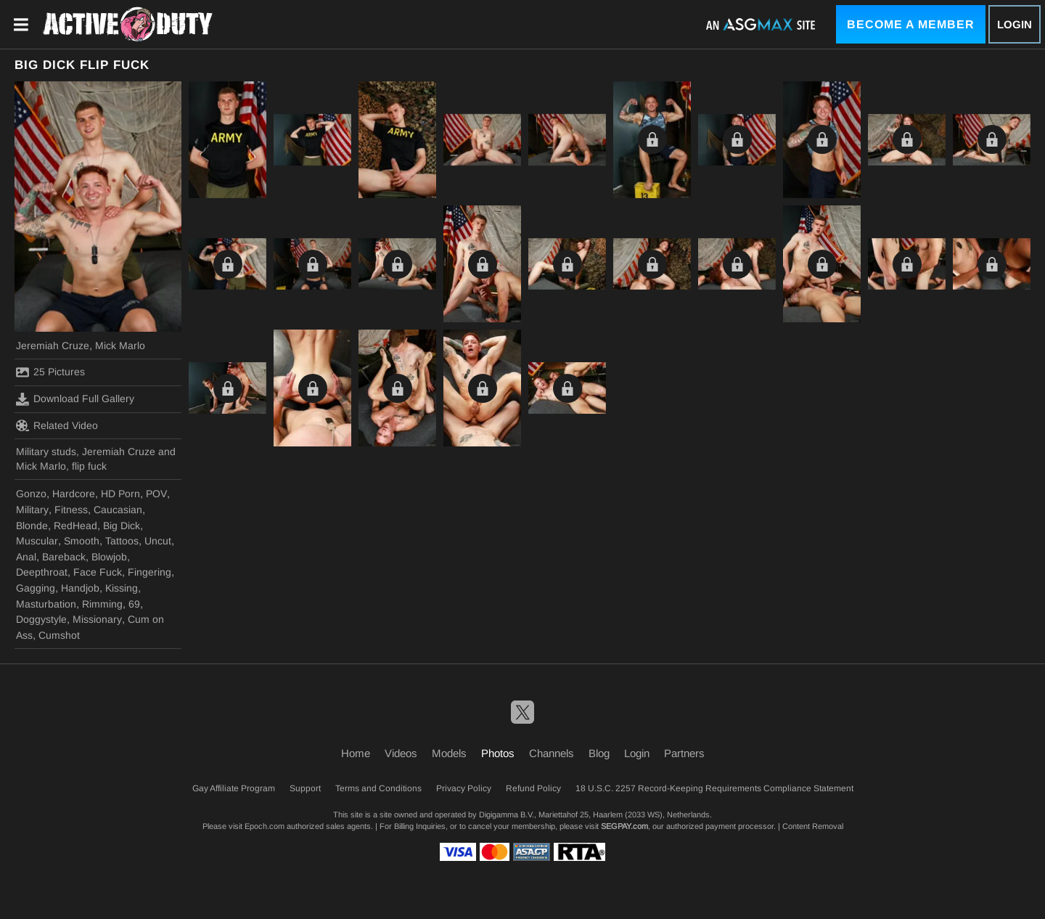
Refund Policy (533, 788)
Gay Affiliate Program (233, 788)
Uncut (157, 541)
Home (355, 753)
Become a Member (911, 24)
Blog (599, 753)
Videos (401, 753)
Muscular (37, 541)
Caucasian (118, 509)
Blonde (32, 525)
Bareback (64, 557)
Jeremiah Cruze (52, 345)
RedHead (75, 525)
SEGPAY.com (624, 826)
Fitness (71, 509)
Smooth (81, 541)
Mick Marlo (120, 345)
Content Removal (812, 826)
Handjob (80, 588)
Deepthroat (41, 572)
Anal (26, 557)
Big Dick (121, 525)
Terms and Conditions (378, 788)
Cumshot (59, 635)
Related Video (57, 425)
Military (32, 509)
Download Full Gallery (75, 399)
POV (156, 493)
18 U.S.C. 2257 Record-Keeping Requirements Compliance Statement (714, 788)
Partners (684, 753)
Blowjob (109, 557)
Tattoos (122, 541)
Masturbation (46, 604)
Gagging (35, 588)
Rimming (102, 604)
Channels (551, 753)
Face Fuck (97, 572)
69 (134, 604)
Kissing (121, 588)
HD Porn (120, 493)
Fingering (149, 572)
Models (449, 753)
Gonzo (31, 493)
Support (305, 788)
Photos (498, 753)
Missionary (97, 619)
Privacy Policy (463, 788)
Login (1014, 24)
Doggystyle (41, 619)
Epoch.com (264, 826)
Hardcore (73, 493)
